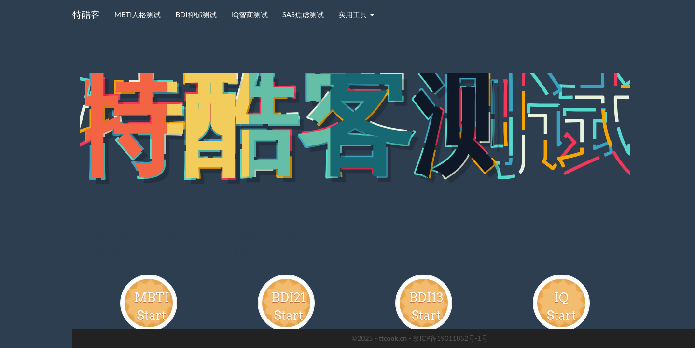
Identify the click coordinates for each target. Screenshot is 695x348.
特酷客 (86, 14)
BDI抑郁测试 (195, 14)
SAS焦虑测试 (303, 14)
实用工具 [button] (356, 14)
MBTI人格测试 (137, 14)
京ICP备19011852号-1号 (450, 338)
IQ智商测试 (249, 14)
